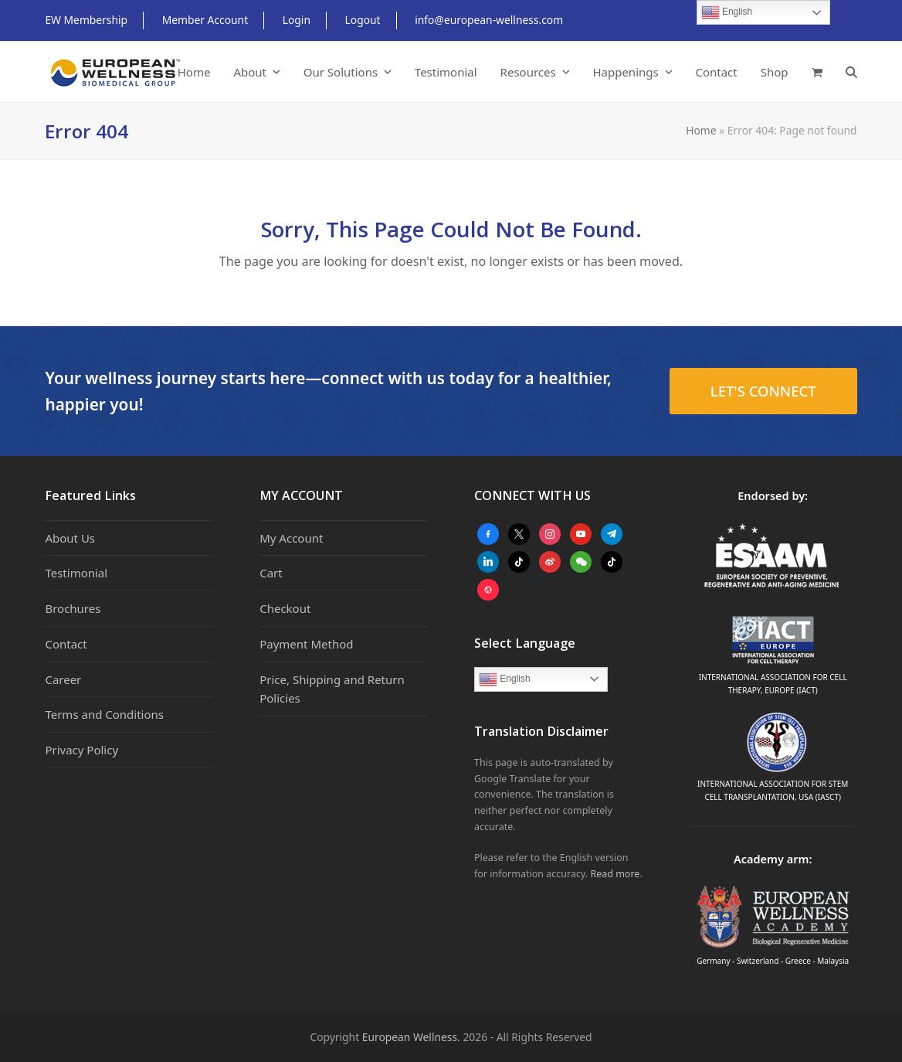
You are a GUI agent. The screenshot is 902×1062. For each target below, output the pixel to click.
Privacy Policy (81, 749)
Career (63, 679)
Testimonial (76, 572)
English (505, 679)
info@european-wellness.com (489, 19)
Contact (65, 644)
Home (701, 130)
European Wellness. (411, 1037)
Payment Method (306, 644)
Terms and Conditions (104, 714)
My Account (291, 538)
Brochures (72, 608)
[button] (817, 72)
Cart (271, 572)
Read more (614, 873)
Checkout (284, 608)
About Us (70, 538)
